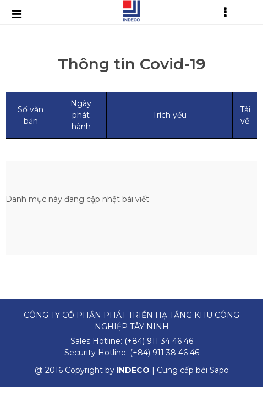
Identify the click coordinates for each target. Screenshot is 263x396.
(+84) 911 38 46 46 (164, 353)
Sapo (219, 370)
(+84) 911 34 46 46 (158, 341)
